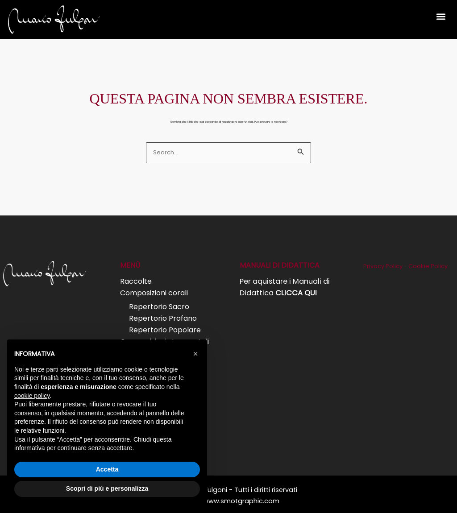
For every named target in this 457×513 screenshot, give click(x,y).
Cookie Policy (427, 266)
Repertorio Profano (163, 317)
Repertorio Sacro (159, 306)
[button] (440, 16)
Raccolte (136, 281)
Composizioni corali (154, 293)
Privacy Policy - (385, 266)
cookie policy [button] (32, 395)
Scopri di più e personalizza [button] (107, 488)
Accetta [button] (107, 469)
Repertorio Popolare (165, 328)
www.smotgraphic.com (241, 497)
